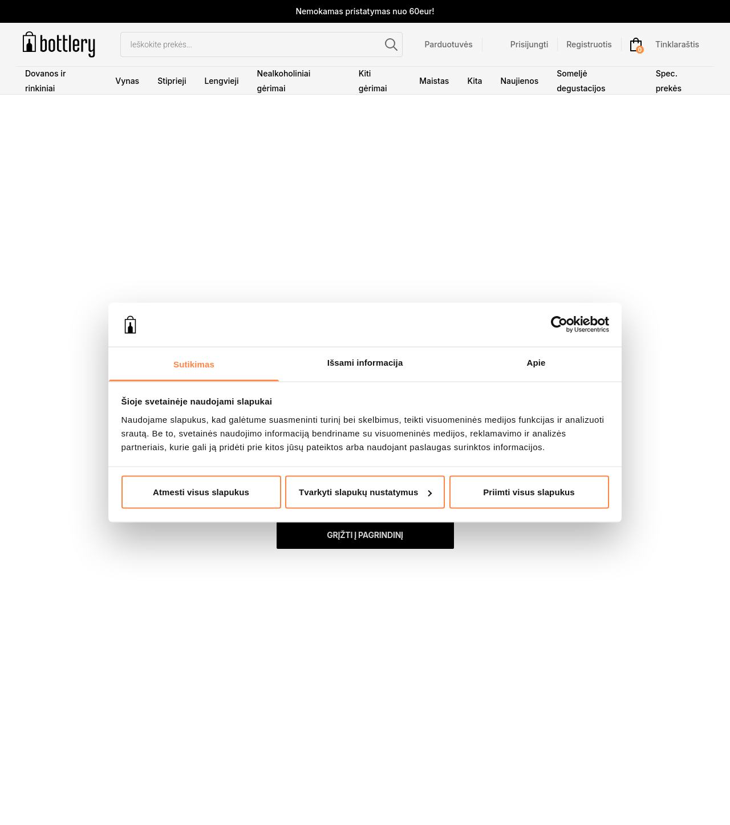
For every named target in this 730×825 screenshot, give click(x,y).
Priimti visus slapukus (529, 492)
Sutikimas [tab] (193, 364)
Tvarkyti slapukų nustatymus (365, 492)
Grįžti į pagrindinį (365, 535)
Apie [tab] (536, 362)
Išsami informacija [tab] (365, 362)
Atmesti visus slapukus (201, 492)
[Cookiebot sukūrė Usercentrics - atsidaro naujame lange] (559, 324)
